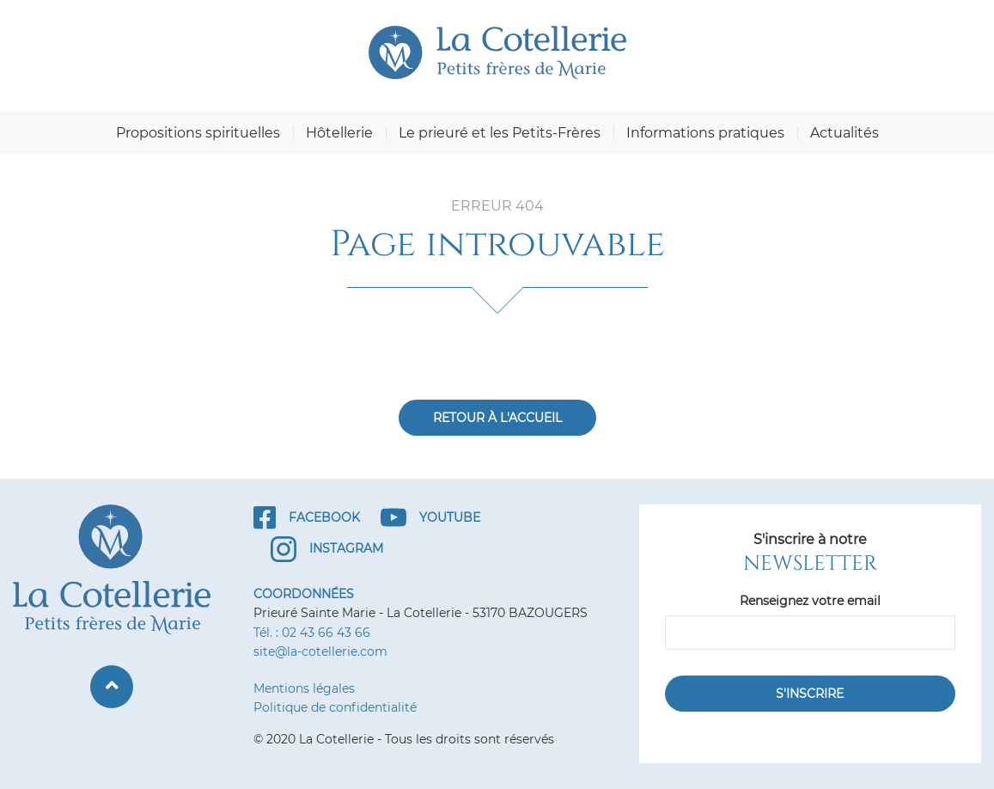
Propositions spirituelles (198, 133)
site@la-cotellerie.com (320, 651)
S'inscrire (810, 693)
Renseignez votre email (810, 601)
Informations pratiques (705, 133)
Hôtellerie (339, 133)
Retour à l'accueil (497, 417)
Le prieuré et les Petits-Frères (500, 133)
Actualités (844, 133)
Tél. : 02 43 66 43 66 (311, 632)
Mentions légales (304, 688)
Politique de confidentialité (335, 707)
